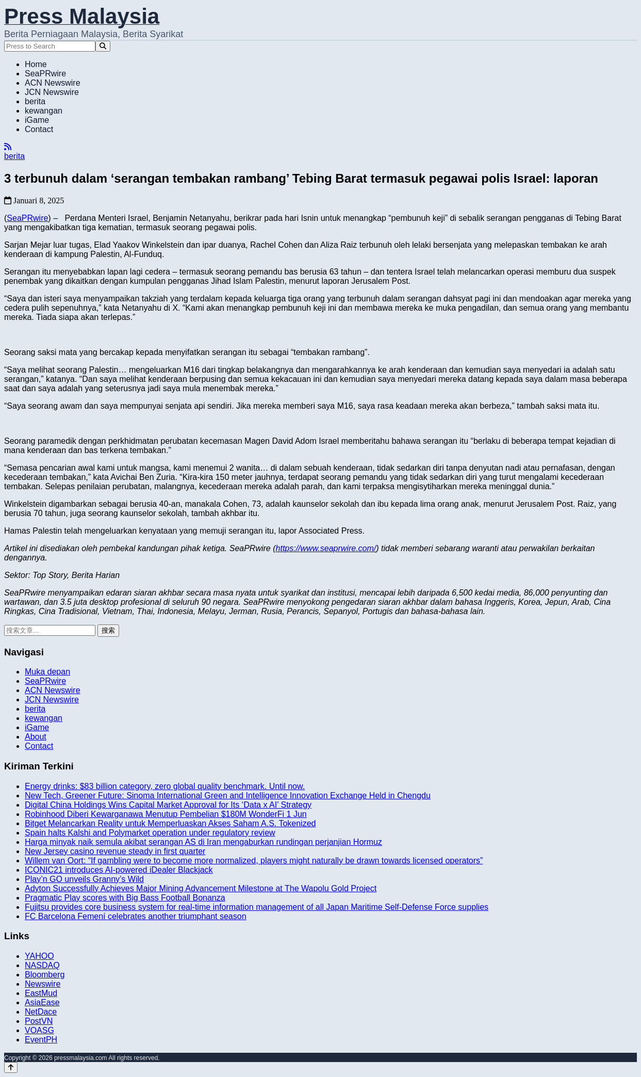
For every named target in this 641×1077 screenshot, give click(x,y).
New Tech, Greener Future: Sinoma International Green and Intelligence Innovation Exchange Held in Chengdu (228, 795)
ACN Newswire (52, 82)
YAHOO (39, 956)
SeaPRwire (45, 73)
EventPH (41, 1039)
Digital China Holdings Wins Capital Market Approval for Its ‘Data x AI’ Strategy (168, 804)
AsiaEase (42, 1002)
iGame (37, 120)
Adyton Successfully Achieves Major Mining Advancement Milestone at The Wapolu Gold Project (200, 888)
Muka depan (47, 671)
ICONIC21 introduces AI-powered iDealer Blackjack (119, 869)
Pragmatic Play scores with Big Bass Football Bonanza (125, 897)
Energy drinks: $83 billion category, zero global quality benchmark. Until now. (165, 786)
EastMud (41, 993)
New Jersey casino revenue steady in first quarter (115, 851)
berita (35, 101)
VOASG (39, 1030)
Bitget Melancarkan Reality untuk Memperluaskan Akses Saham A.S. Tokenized (170, 823)
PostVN (39, 1021)
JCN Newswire (52, 92)
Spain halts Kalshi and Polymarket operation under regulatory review (150, 832)
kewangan (43, 110)
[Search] (102, 46)
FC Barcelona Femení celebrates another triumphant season (135, 916)
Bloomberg (44, 974)
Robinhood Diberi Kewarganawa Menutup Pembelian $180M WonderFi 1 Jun (166, 814)
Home (36, 64)
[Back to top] (11, 1067)
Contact (39, 129)
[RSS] (7, 146)
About (35, 736)
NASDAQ (42, 965)
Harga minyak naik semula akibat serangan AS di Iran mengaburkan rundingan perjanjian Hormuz (203, 842)
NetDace (41, 1011)
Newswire (42, 983)
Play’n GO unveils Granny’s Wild (84, 879)
